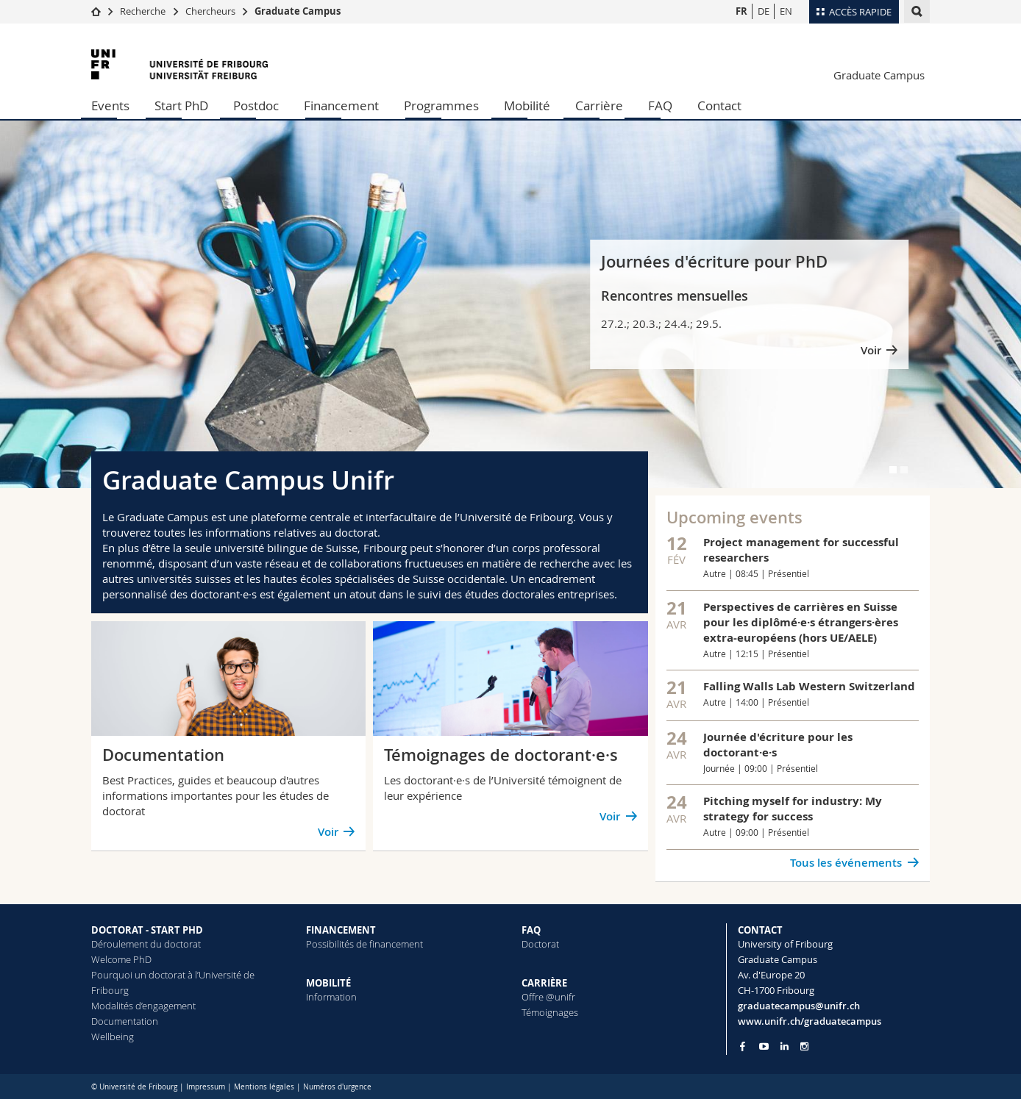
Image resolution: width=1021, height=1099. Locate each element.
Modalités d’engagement (143, 1005)
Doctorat (540, 944)
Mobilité (527, 105)
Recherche (143, 11)
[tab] (893, 469)
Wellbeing (112, 1036)
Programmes (441, 105)
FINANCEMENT (341, 930)
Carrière (599, 105)
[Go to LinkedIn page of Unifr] (784, 1046)
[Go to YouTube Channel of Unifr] (764, 1046)
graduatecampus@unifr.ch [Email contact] (799, 1005)
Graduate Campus (298, 11)
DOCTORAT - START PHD (147, 930)
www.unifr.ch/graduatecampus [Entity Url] (809, 1021)
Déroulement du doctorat (146, 944)
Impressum (205, 1087)
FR (741, 11)
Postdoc (256, 105)
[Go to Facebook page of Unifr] (742, 1046)
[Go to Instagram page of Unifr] (804, 1046)
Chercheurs (210, 11)
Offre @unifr (548, 996)
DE (763, 11)
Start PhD (181, 105)
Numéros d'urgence (337, 1087)
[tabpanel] (510, 304)
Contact (719, 105)
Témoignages (550, 1012)
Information (331, 996)
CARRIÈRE (544, 982)
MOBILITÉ (328, 982)
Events (110, 105)
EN (786, 11)
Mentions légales (264, 1087)
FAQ (660, 105)
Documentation (124, 1021)
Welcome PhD (121, 959)
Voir (871, 350)
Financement (341, 105)
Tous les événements (846, 862)
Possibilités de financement (364, 944)
